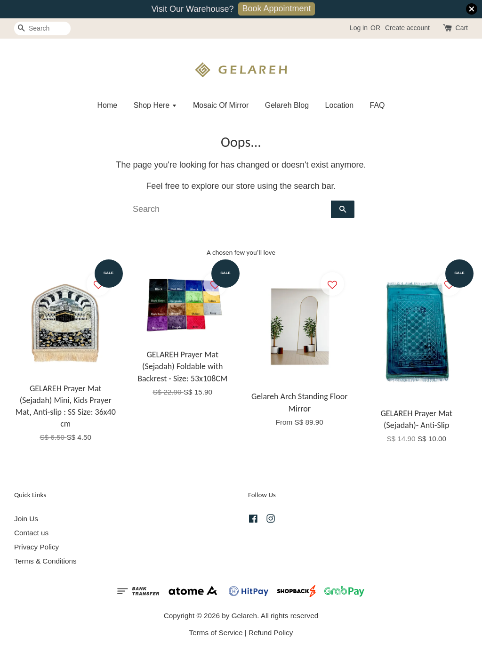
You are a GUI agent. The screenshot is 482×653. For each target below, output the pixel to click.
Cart (462, 28)
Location (339, 105)
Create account (407, 28)
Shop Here (155, 105)
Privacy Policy (36, 547)
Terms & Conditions (45, 561)
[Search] (42, 28)
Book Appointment (276, 8)
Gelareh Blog (287, 105)
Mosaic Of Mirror (221, 105)
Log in (359, 28)
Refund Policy (271, 633)
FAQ (377, 105)
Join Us (26, 519)
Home (107, 105)
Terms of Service (216, 633)
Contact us (31, 533)
